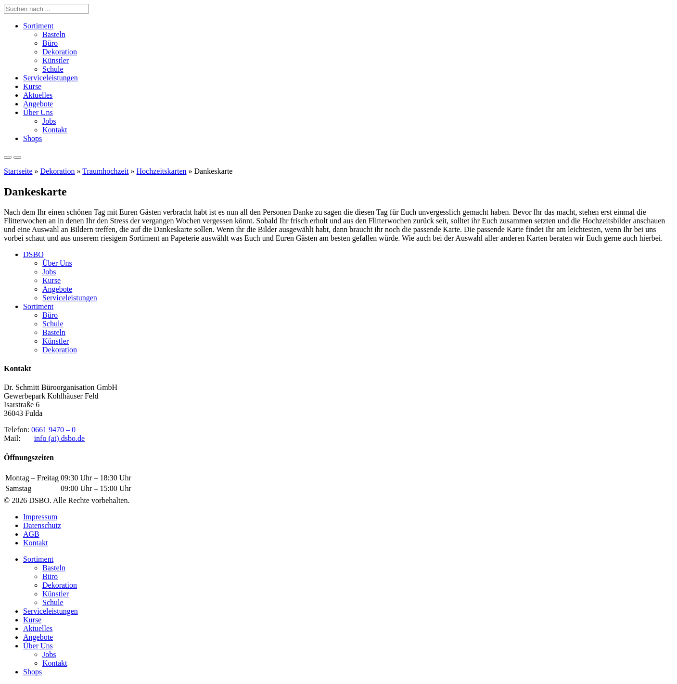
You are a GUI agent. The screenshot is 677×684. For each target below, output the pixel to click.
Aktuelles (37, 95)
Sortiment (38, 26)
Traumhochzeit (105, 171)
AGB (31, 534)
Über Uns (38, 112)
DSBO (33, 254)
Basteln (53, 34)
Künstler (55, 60)
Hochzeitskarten (162, 171)
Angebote (38, 104)
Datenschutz (42, 525)
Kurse (32, 86)
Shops (32, 138)
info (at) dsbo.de (59, 438)
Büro (50, 43)
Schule (53, 69)
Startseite (18, 171)
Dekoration (59, 52)
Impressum (40, 517)
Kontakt (54, 130)
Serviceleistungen (50, 78)
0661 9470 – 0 (53, 430)
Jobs (49, 121)
